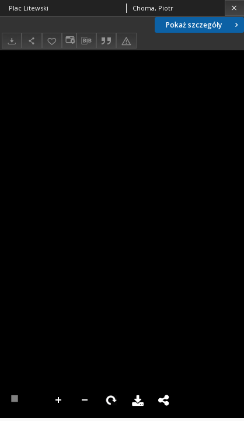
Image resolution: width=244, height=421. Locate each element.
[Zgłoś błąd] (126, 41)
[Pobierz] (12, 41)
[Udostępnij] (31, 41)
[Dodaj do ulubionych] (52, 41)
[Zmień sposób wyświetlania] (69, 41)
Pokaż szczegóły (203, 25)
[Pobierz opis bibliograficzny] (86, 41)
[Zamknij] (234, 8)
